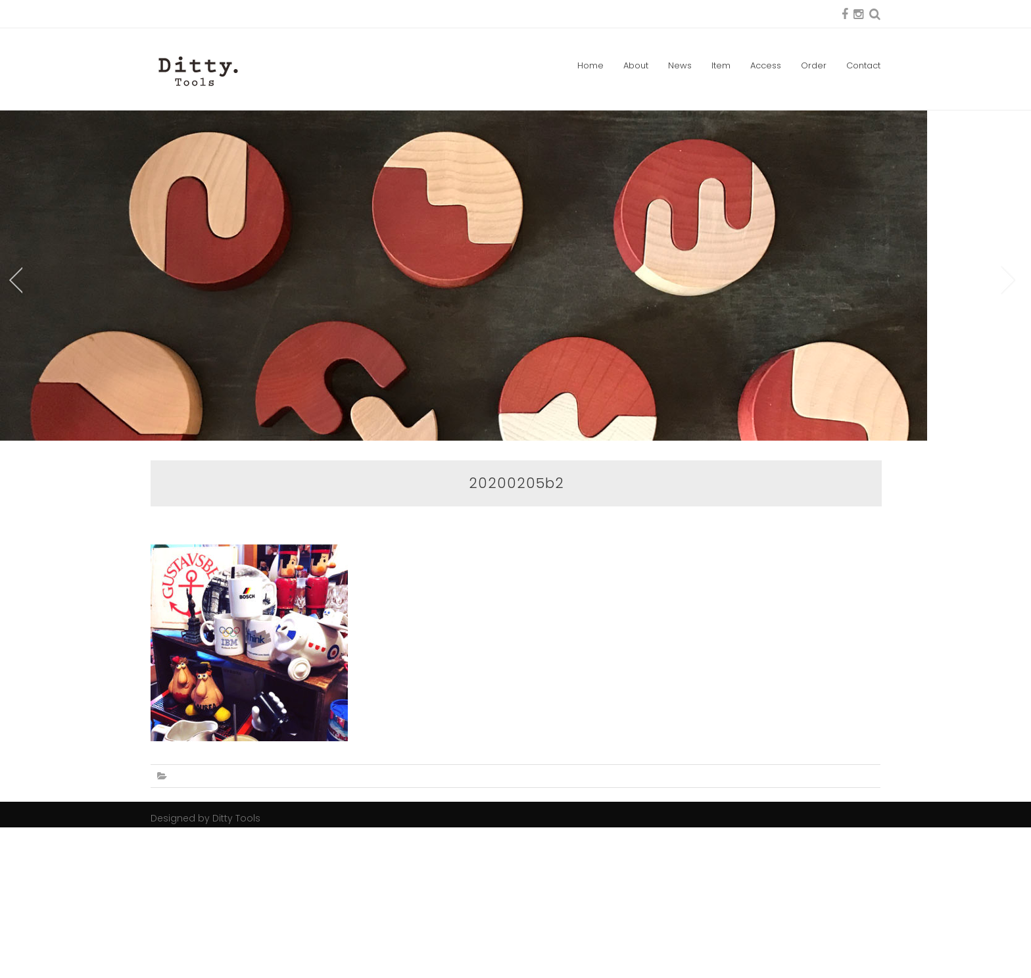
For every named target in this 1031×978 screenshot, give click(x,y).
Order (814, 65)
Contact (863, 65)
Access (765, 65)
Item (721, 65)
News (680, 65)
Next (1009, 356)
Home (590, 65)
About (635, 65)
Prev (14, 356)
